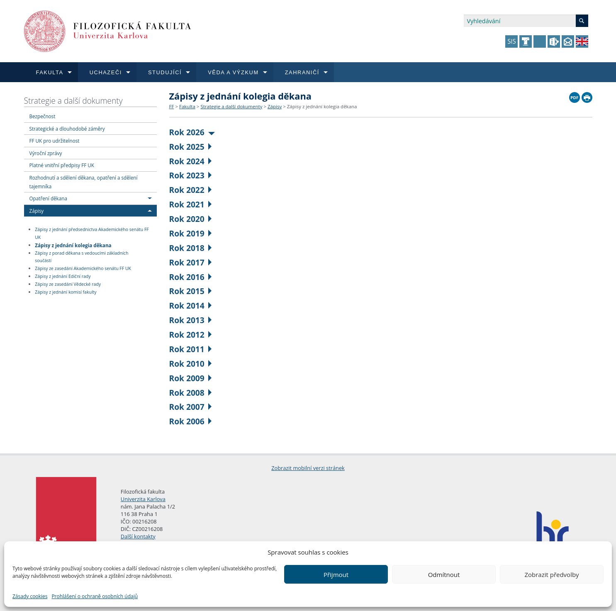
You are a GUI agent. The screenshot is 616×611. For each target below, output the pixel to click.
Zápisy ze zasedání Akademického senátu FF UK (83, 268)
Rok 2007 (190, 406)
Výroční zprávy (45, 153)
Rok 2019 (190, 233)
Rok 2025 (190, 146)
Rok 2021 (190, 204)
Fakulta (187, 106)
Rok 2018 (190, 247)
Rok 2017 (190, 262)
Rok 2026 (192, 132)
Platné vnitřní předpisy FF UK (61, 165)
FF (171, 106)
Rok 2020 (190, 218)
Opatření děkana (48, 198)
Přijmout (336, 574)
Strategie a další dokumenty (73, 100)
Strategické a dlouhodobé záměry (67, 128)
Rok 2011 (190, 349)
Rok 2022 (190, 189)
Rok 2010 (190, 363)
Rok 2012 (190, 334)
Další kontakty (138, 536)
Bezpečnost (42, 116)
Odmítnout (444, 574)
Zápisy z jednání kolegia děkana (73, 244)
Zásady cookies (29, 596)
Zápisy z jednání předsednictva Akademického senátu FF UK (92, 233)
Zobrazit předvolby (551, 574)
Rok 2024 (190, 161)
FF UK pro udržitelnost (54, 140)
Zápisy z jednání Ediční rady (62, 276)
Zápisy (36, 210)
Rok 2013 (190, 320)
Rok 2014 (190, 305)
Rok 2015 (190, 291)
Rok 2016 (190, 276)
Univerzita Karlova (143, 499)
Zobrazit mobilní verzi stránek (308, 468)
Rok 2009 (190, 378)
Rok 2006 (190, 421)
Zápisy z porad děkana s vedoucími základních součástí (81, 257)
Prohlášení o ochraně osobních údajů (94, 596)
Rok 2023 (190, 175)
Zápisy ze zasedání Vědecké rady (68, 284)
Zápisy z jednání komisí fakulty (65, 292)
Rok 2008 (190, 392)
